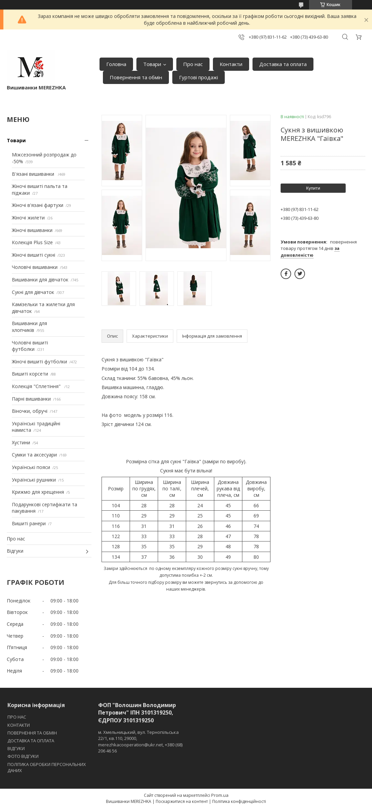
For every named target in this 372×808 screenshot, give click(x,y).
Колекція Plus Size (32, 242)
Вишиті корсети (30, 373)
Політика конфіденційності (239, 801)
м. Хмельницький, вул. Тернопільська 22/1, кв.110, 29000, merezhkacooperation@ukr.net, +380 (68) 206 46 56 (140, 741)
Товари (152, 64)
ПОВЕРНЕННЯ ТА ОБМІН (32, 733)
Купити (313, 188)
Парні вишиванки (31, 399)
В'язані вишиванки (34, 174)
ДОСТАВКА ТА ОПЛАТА (30, 741)
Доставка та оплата (283, 64)
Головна (116, 64)
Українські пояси (31, 467)
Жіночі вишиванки (32, 230)
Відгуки (15, 551)
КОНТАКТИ (18, 725)
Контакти (231, 64)
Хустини (21, 442)
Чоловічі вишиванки (35, 267)
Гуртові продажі (198, 77)
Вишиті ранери (29, 523)
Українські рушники (34, 479)
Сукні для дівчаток (33, 292)
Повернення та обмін (136, 77)
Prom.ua (219, 795)
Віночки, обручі (29, 411)
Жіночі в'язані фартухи (37, 205)
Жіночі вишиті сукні (33, 255)
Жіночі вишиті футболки (39, 361)
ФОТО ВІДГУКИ (23, 756)
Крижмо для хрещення (38, 492)
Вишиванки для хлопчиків (29, 326)
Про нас (193, 64)
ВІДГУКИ (16, 748)
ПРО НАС (16, 717)
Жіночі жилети (28, 217)
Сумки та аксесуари (34, 454)
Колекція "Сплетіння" (37, 386)
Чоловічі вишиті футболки (30, 346)
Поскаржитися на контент (182, 801)
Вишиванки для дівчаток (40, 279)
